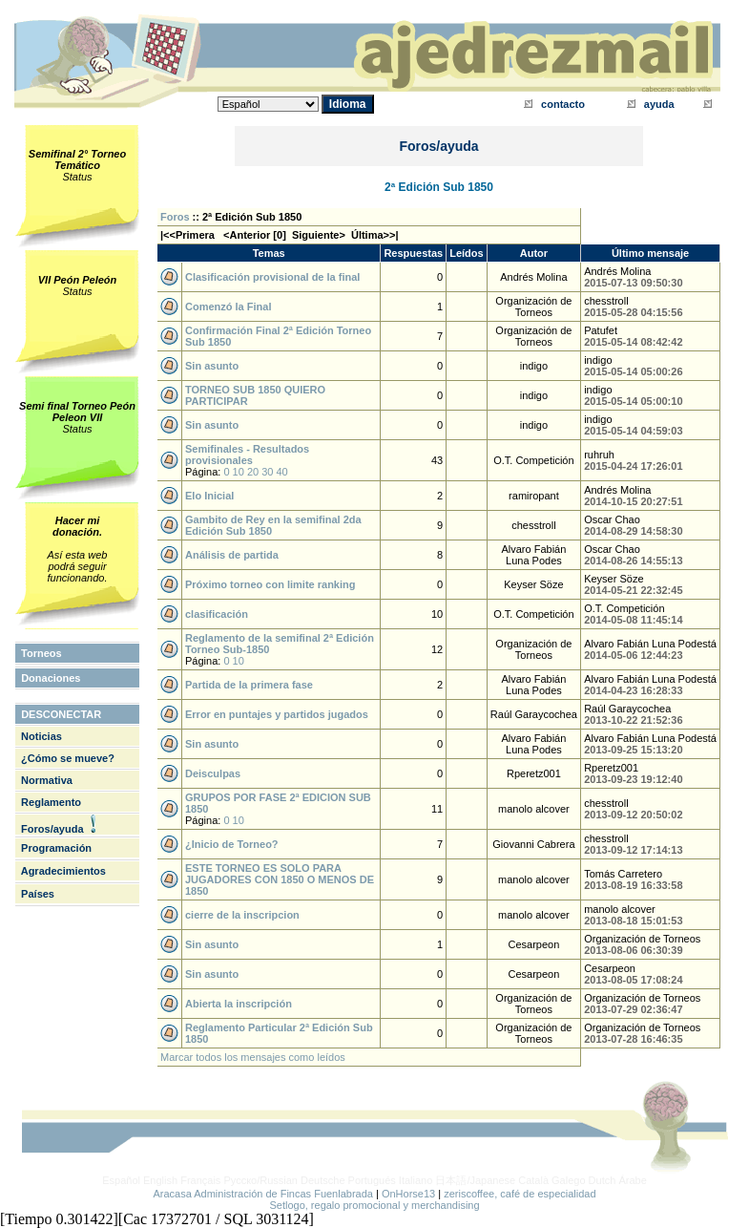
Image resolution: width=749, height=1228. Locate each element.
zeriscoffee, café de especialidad (519, 1193)
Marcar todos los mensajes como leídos (252, 1057)
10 (238, 471)
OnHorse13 (408, 1193)
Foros (175, 216)
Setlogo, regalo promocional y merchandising (374, 1205)
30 (267, 471)
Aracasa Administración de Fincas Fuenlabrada (263, 1193)
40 (282, 471)
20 (253, 471)
